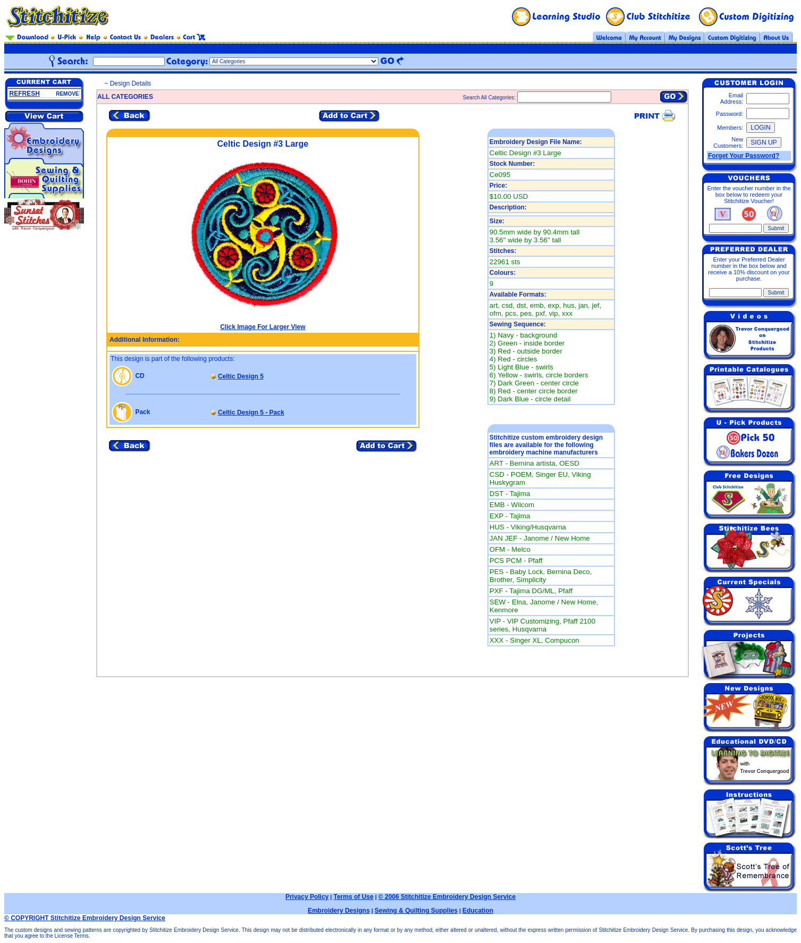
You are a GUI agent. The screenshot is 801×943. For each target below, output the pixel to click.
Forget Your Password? (743, 155)
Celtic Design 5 (241, 376)
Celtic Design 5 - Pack (251, 412)
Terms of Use (353, 896)
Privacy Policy (306, 896)
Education (477, 910)
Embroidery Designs (339, 910)
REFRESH (25, 93)
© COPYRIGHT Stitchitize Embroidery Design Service (84, 918)
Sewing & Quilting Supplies (416, 910)
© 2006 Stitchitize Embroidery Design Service (447, 896)
